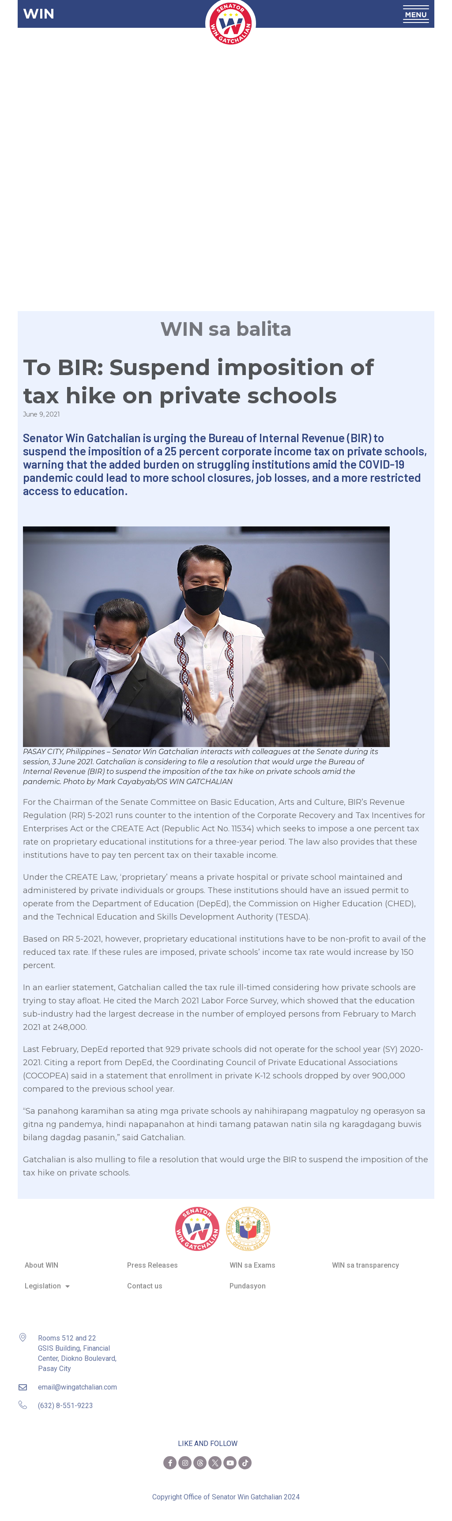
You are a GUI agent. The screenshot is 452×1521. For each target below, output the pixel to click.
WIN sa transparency (365, 1258)
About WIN (41, 1258)
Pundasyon (248, 1279)
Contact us (144, 1279)
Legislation (47, 1279)
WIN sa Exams (252, 1258)
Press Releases (152, 1258)
